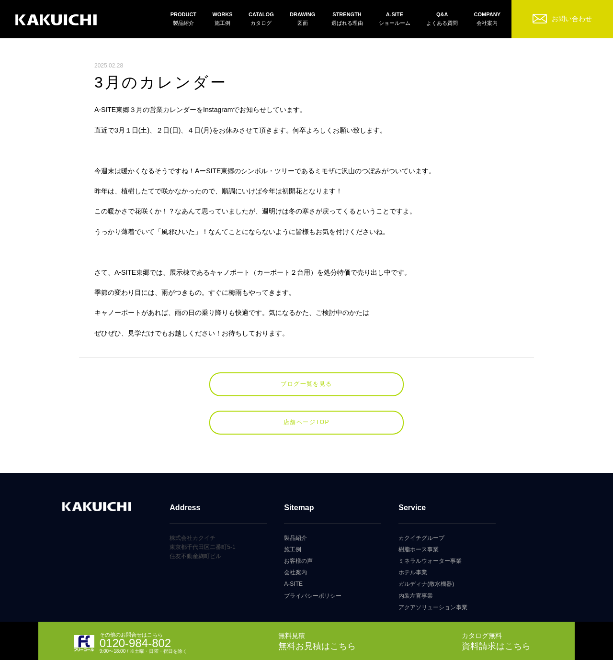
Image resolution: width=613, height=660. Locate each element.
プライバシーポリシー (312, 596)
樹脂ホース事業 (418, 549)
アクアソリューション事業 (432, 607)
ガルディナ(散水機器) (426, 584)
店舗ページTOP (306, 422)
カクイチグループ (421, 538)
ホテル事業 (412, 572)
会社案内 (295, 572)
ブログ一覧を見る (306, 383)
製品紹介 (295, 538)
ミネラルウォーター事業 (430, 561)
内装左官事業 (415, 596)
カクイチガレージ (56, 20)
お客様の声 (298, 561)
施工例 (292, 549)
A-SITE (293, 584)
